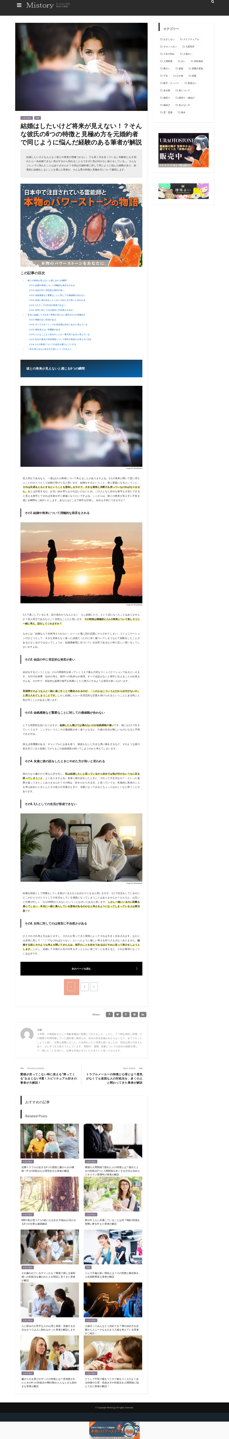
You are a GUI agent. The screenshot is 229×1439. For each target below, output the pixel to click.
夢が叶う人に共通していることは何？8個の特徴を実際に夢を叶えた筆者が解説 (112, 1221)
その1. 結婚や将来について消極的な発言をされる (52, 285)
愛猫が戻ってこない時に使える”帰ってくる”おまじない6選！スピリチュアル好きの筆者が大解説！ (48, 1078)
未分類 (166, 90)
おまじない (169, 39)
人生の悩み (26, 118)
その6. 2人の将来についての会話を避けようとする (52, 344)
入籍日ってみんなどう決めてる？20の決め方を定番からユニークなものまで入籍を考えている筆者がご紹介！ (112, 1329)
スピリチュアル (191, 39)
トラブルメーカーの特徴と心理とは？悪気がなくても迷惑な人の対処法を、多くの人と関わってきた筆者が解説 (114, 1078)
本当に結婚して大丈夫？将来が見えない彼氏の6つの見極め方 (56, 314)
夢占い (166, 68)
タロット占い (170, 46)
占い (183, 61)
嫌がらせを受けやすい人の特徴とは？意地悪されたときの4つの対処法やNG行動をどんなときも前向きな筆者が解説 (49, 1382)
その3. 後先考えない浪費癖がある (44, 329)
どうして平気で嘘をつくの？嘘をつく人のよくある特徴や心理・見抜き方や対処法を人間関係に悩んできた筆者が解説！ (112, 1382)
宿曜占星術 (197, 68)
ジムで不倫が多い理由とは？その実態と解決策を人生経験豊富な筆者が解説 (112, 1274)
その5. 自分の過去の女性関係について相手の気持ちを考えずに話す (60, 339)
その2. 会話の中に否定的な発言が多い (46, 290)
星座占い (192, 83)
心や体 (179, 76)
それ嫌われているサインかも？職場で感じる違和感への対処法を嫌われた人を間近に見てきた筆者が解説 (48, 1276)
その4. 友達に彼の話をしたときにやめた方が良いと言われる (57, 300)
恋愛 (37, 118)
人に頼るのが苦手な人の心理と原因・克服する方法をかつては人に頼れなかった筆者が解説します (48, 1327)
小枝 (39, 1029)
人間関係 (167, 61)
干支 (165, 76)
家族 (181, 68)
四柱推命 (198, 61)
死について (184, 90)
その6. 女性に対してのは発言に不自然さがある (51, 310)
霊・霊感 (167, 112)
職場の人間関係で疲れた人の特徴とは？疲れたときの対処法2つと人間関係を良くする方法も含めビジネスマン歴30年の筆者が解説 (112, 1170)
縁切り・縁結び (187, 97)
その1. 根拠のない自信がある (42, 319)
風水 (183, 112)
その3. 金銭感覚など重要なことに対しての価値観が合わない (57, 295)
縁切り (166, 97)
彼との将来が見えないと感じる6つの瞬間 (47, 280)
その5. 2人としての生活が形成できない (47, 305)
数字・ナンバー (171, 83)
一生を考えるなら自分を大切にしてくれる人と (50, 349)
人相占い (187, 54)
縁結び (166, 105)
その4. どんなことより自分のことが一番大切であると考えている (59, 334)
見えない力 (184, 105)
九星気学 (190, 46)
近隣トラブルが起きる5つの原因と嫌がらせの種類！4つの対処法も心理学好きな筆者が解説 (47, 1168)
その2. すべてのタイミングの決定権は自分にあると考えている (58, 324)
